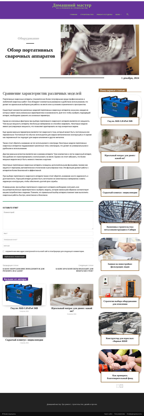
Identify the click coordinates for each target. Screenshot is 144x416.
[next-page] (121, 386)
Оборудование (28, 38)
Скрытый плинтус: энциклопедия (24, 339)
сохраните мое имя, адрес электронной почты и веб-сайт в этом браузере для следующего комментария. (44, 251)
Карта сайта (108, 414)
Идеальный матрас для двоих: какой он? (71, 309)
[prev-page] (117, 386)
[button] (127, 14)
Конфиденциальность (134, 414)
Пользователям (119, 414)
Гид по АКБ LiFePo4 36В (24, 308)
